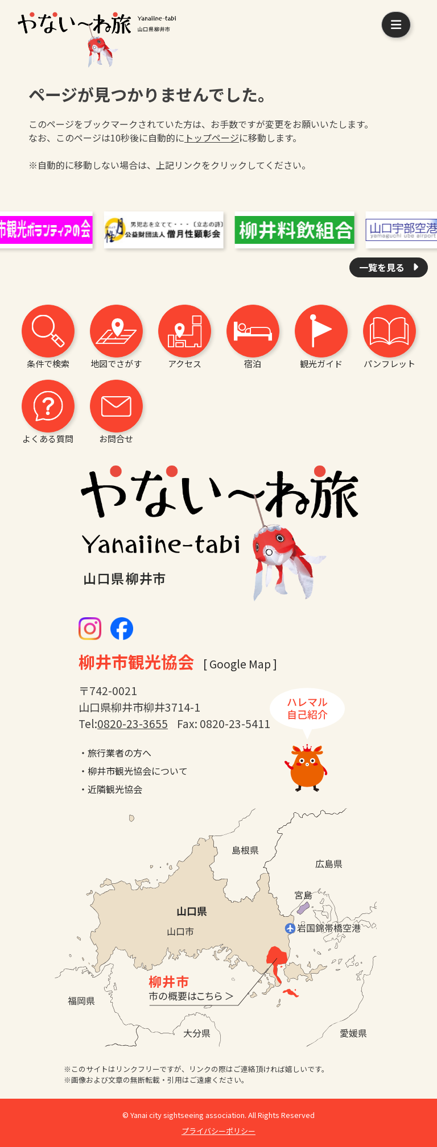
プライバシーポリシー (218, 1130)
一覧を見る (383, 267)
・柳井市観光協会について (133, 771)
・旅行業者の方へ (115, 752)
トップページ (211, 137)
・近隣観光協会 (110, 789)
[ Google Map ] (240, 664)
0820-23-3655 (132, 724)
